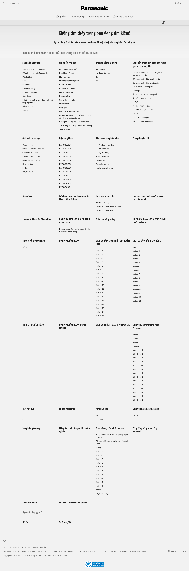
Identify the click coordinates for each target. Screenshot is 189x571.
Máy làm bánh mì (66, 92)
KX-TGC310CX (65, 156)
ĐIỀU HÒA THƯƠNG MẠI (143, 110)
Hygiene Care (27, 164)
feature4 (136, 346)
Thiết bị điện (137, 91)
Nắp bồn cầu (27, 106)
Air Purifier (100, 419)
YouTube (16, 547)
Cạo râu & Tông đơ (30, 153)
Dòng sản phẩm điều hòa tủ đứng (146, 83)
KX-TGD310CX (65, 176)
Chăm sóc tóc (27, 145)
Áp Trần (136, 102)
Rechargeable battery (104, 168)
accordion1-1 (138, 350)
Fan (97, 415)
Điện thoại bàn (66, 138)
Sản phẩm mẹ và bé (67, 100)
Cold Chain (26, 96)
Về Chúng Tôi (65, 522)
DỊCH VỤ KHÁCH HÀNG (69, 240)
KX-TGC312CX (65, 160)
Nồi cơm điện (64, 96)
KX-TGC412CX (65, 172)
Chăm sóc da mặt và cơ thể (33, 149)
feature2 (136, 339)
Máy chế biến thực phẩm (69, 81)
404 (4, 541)
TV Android (100, 69)
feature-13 (100, 297)
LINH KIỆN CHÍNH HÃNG (33, 324)
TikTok (23, 547)
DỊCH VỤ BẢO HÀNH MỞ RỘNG (147, 240)
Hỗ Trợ (25, 522)
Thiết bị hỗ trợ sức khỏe (33, 240)
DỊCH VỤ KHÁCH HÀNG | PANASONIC (113, 324)
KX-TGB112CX (65, 149)
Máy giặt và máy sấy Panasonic (34, 73)
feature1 (136, 335)
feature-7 (99, 274)
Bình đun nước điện (67, 88)
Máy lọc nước (27, 172)
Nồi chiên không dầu (67, 73)
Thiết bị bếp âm (65, 129)
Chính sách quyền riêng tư (63, 551)
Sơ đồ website (23, 551)
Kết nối (135, 114)
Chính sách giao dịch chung (89, 551)
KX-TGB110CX (65, 145)
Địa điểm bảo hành (138, 551)
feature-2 (99, 254)
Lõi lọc (25, 168)
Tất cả (24, 247)
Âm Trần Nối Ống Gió (141, 106)
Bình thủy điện (65, 85)
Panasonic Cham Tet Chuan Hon (36, 219)
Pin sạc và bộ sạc (103, 153)
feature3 (136, 342)
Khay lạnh (63, 108)
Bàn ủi (24, 81)
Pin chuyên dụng (102, 149)
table (135, 247)
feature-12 (100, 293)
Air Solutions (102, 408)
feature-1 (99, 251)
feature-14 (100, 301)
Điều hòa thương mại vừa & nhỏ (108, 206)
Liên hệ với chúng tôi (141, 118)
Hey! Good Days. (102, 494)
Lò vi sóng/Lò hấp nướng (69, 69)
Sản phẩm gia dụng (31, 62)
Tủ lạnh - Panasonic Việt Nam (34, 69)
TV (97, 77)
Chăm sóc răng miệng (31, 160)
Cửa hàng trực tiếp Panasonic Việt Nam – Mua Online (74, 197)
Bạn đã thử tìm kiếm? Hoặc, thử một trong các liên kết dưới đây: (60, 53)
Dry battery (100, 160)
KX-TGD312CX (65, 179)
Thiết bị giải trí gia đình (106, 62)
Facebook (7, 547)
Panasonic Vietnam (11, 3)
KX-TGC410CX (65, 168)
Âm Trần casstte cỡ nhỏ (142, 98)
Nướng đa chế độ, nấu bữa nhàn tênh (74, 122)
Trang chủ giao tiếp (141, 138)
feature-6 (99, 270)
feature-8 (99, 278)
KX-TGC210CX (65, 153)
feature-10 (100, 285)
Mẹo (24, 419)
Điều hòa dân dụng (103, 203)
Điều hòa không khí (105, 196)
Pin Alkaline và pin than (105, 145)
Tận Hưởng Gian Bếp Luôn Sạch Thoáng (75, 126)
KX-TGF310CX (65, 183)
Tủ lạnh (25, 110)
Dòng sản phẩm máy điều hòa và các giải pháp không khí (149, 64)
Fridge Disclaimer (67, 408)
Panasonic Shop (29, 502)
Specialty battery (102, 164)
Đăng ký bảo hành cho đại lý (115, 551)
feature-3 (99, 258)
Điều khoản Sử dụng (40, 551)
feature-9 (99, 281)
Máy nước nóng (28, 88)
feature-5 (99, 266)
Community (33, 547)
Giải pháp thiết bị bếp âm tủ (70, 111)
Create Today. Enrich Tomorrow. (110, 428)
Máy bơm (26, 85)
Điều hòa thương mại (104, 210)
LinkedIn (42, 547)
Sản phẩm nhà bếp (67, 62)
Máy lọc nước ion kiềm (31, 156)
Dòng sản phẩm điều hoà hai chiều (146, 79)
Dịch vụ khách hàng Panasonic (146, 408)
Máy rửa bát (64, 104)
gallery (98, 448)
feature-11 (100, 289)
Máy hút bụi (27, 77)
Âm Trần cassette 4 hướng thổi (145, 94)
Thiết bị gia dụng (102, 156)
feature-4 (99, 262)
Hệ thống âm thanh (103, 73)
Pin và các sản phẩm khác (107, 138)
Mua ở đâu (27, 196)
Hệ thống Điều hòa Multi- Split (144, 121)
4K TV (98, 81)
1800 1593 (47, 555)
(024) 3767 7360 (60, 555)
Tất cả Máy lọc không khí (143, 87)
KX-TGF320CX (65, 187)
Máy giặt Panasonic (30, 92)
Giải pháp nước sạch (31, 138)
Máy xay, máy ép (65, 77)
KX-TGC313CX (65, 164)
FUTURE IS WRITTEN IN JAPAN (73, 502)
